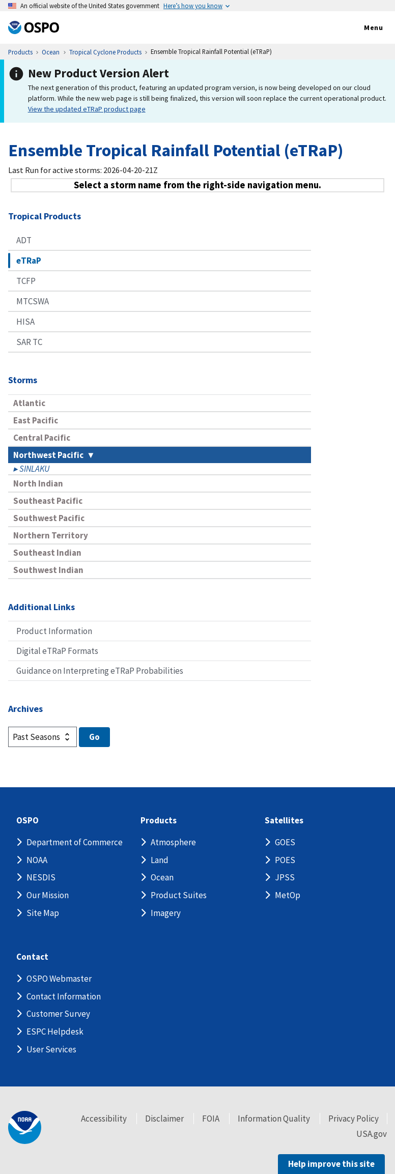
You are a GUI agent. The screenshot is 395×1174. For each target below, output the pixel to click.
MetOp (287, 895)
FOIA (210, 1118)
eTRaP (28, 260)
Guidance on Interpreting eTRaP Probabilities (99, 670)
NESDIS (40, 877)
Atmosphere (173, 842)
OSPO (27, 820)
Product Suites (179, 895)
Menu (363, 28)
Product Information (54, 631)
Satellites (284, 820)
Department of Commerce (74, 842)
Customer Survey (58, 1013)
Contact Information (63, 996)
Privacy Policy (353, 1118)
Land (159, 860)
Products (158, 820)
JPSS (285, 877)
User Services (51, 1049)
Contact (32, 957)
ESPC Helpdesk (54, 1031)
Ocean (162, 877)
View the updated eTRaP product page (87, 108)
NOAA (36, 860)
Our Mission (47, 895)
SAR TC (29, 342)
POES (285, 860)
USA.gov (371, 1133)
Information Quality (274, 1118)
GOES (285, 842)
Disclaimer (164, 1118)
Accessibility (104, 1118)
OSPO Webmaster (59, 978)
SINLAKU (34, 468)
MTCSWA (32, 301)
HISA (25, 321)
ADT (24, 240)
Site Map (42, 913)
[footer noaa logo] (24, 1127)
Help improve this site (331, 1163)
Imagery (166, 913)
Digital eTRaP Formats (57, 650)
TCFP (26, 281)
